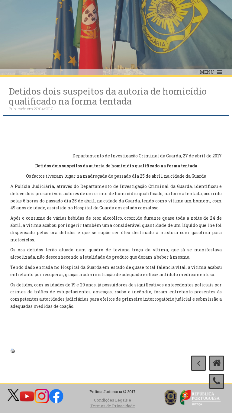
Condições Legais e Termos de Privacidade (112, 402)
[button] (207, 72)
